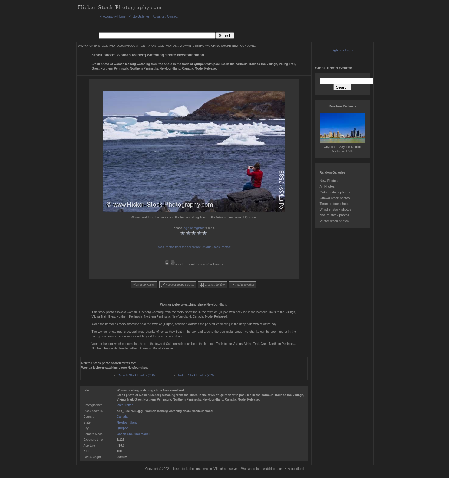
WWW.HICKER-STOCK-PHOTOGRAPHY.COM (108, 45)
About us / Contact (165, 16)
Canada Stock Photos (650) (136, 375)
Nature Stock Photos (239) (196, 375)
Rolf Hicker (125, 405)
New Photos (329, 180)
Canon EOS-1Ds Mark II (133, 434)
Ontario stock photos (335, 192)
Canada (122, 416)
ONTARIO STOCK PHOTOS (159, 45)
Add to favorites (243, 285)
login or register (193, 228)
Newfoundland (127, 422)
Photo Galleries (139, 16)
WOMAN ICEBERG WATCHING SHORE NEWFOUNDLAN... (218, 45)
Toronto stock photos (335, 203)
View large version (144, 284)
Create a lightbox (212, 285)
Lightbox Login (342, 50)
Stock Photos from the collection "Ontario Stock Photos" (193, 247)
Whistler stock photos (336, 209)
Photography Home (113, 16)
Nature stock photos (334, 215)
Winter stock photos (334, 221)
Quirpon (123, 428)
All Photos (327, 186)
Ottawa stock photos (335, 198)
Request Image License (177, 285)
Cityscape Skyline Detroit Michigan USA (342, 146)
